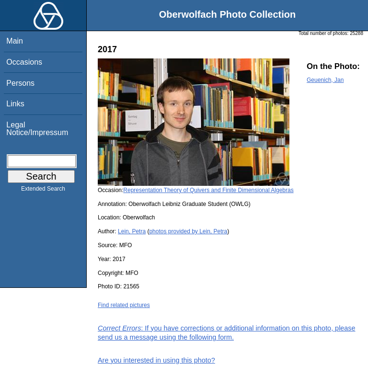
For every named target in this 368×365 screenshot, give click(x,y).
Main (14, 41)
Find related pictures (124, 305)
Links (15, 104)
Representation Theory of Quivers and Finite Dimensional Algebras (208, 190)
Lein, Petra (132, 231)
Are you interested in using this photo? (156, 360)
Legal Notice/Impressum (37, 129)
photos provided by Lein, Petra (188, 231)
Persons (20, 83)
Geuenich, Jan (325, 80)
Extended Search (43, 191)
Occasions (24, 62)
